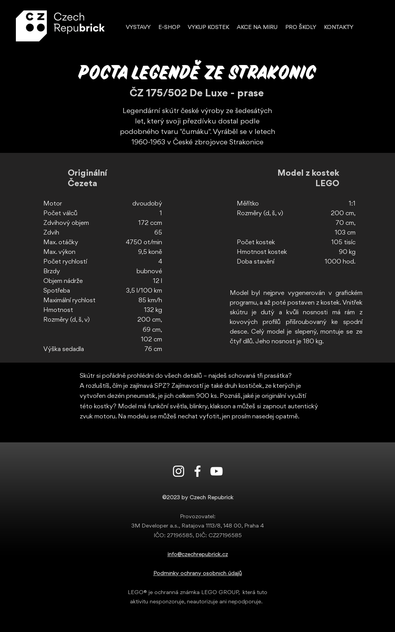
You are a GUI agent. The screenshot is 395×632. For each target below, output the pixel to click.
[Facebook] (197, 471)
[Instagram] (178, 471)
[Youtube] (216, 471)
